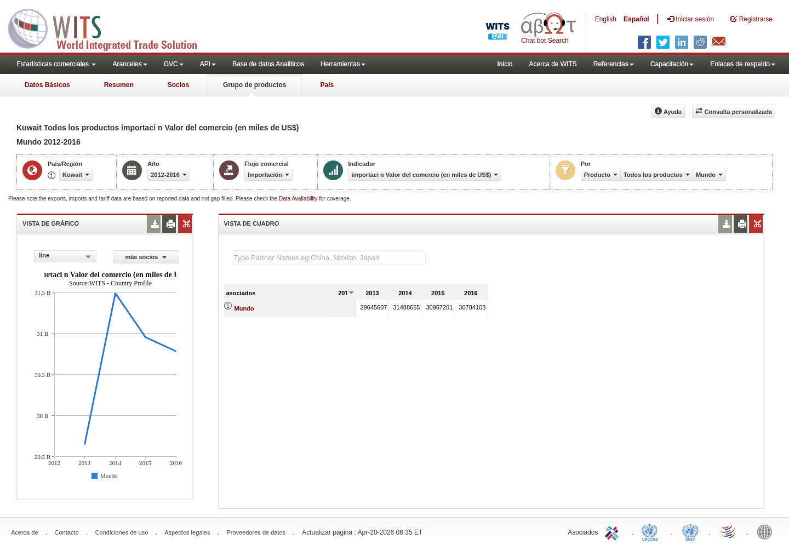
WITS (109, 27)
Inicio (504, 64)
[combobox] (65, 256)
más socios (146, 257)
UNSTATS (690, 531)
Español (636, 19)
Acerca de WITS (552, 64)
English (605, 19)
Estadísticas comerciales (56, 64)
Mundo (244, 308)
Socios (178, 85)
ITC (614, 531)
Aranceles (129, 64)
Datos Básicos (47, 85)
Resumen (119, 85)
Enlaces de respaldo (742, 64)
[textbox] (329, 257)
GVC (174, 64)
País (327, 85)
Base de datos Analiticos (268, 64)
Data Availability (299, 199)
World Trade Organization (729, 531)
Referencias (613, 64)
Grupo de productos (254, 85)
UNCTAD (652, 531)
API (208, 64)
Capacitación (672, 64)
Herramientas (343, 64)
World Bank (767, 531)
